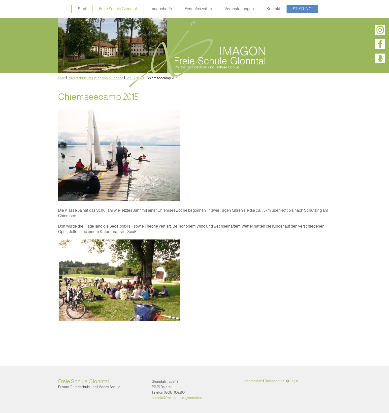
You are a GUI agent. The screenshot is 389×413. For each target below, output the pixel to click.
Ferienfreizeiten (198, 9)
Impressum (253, 381)
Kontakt (273, 9)
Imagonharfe (161, 9)
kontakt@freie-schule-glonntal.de (177, 398)
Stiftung (302, 9)
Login (294, 381)
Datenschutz (274, 381)
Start (82, 9)
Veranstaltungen (239, 9)
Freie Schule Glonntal (118, 9)
